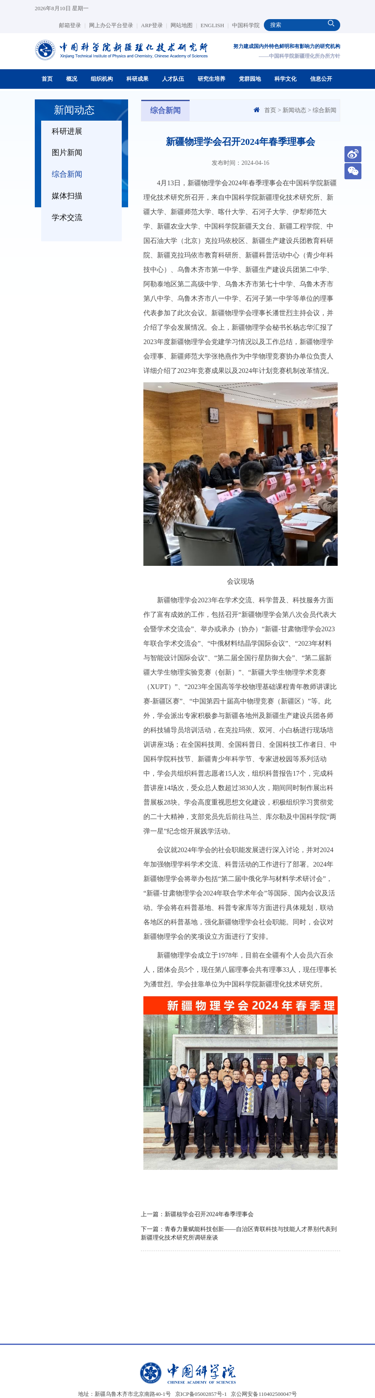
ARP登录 (154, 25)
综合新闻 (67, 174)
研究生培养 (211, 79)
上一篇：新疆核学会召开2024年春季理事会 (197, 1214)
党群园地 (250, 79)
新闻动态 (294, 110)
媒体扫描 (67, 196)
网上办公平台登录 (113, 25)
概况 (71, 79)
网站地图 (184, 25)
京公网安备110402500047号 (264, 1394)
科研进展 (67, 131)
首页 (47, 79)
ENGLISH (215, 25)
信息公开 (321, 79)
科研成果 (137, 79)
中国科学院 (246, 25)
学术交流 (67, 217)
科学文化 (285, 79)
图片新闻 (67, 152)
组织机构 (102, 79)
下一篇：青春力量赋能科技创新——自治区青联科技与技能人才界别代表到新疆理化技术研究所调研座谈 (239, 1233)
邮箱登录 (72, 25)
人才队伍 (173, 79)
